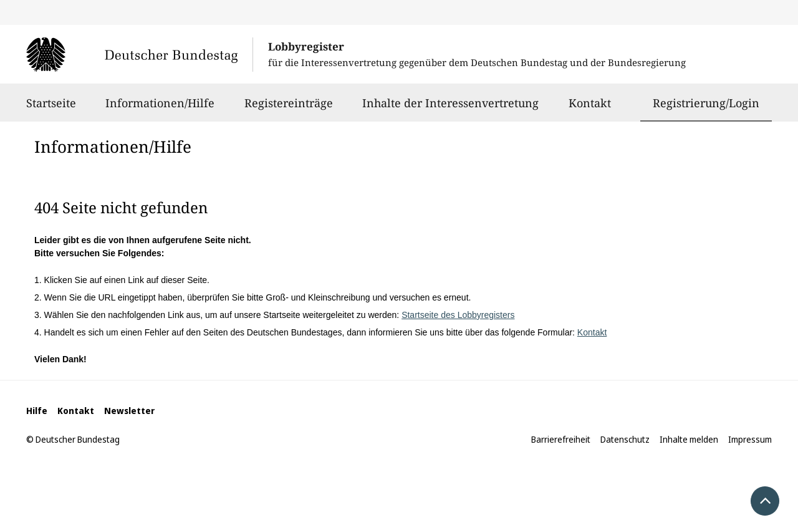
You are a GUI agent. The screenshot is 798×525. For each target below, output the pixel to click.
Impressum (750, 439)
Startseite (51, 108)
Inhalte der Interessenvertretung (450, 108)
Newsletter (129, 411)
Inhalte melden (689, 439)
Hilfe (36, 411)
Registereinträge (288, 108)
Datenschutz (625, 439)
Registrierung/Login (706, 103)
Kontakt (590, 108)
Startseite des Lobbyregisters (457, 315)
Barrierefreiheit (560, 439)
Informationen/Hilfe (159, 108)
